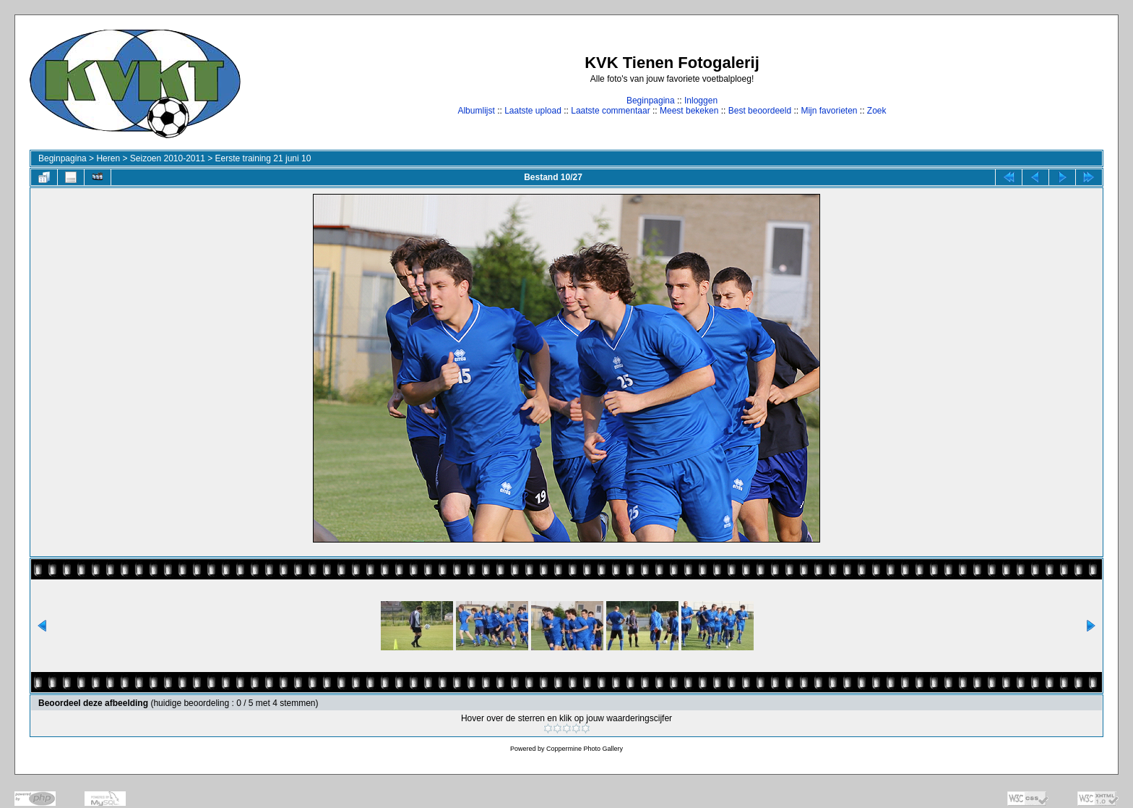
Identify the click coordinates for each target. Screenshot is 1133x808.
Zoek (877, 111)
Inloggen (701, 100)
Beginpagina (650, 100)
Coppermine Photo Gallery (584, 748)
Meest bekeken (689, 111)
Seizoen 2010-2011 (167, 158)
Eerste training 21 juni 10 (263, 158)
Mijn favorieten (829, 111)
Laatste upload (532, 111)
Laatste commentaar (610, 111)
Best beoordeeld (759, 111)
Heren (108, 158)
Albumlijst (475, 111)
